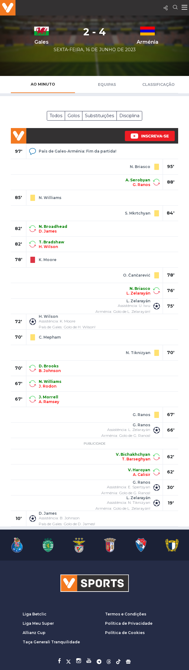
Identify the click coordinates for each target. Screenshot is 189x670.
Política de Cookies (125, 632)
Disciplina (129, 115)
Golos (74, 115)
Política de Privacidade (128, 623)
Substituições (99, 115)
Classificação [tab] (158, 84)
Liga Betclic (34, 614)
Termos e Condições (125, 614)
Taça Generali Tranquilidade (51, 642)
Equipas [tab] (107, 84)
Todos (56, 115)
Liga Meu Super (38, 623)
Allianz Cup (34, 632)
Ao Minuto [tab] (43, 84)
